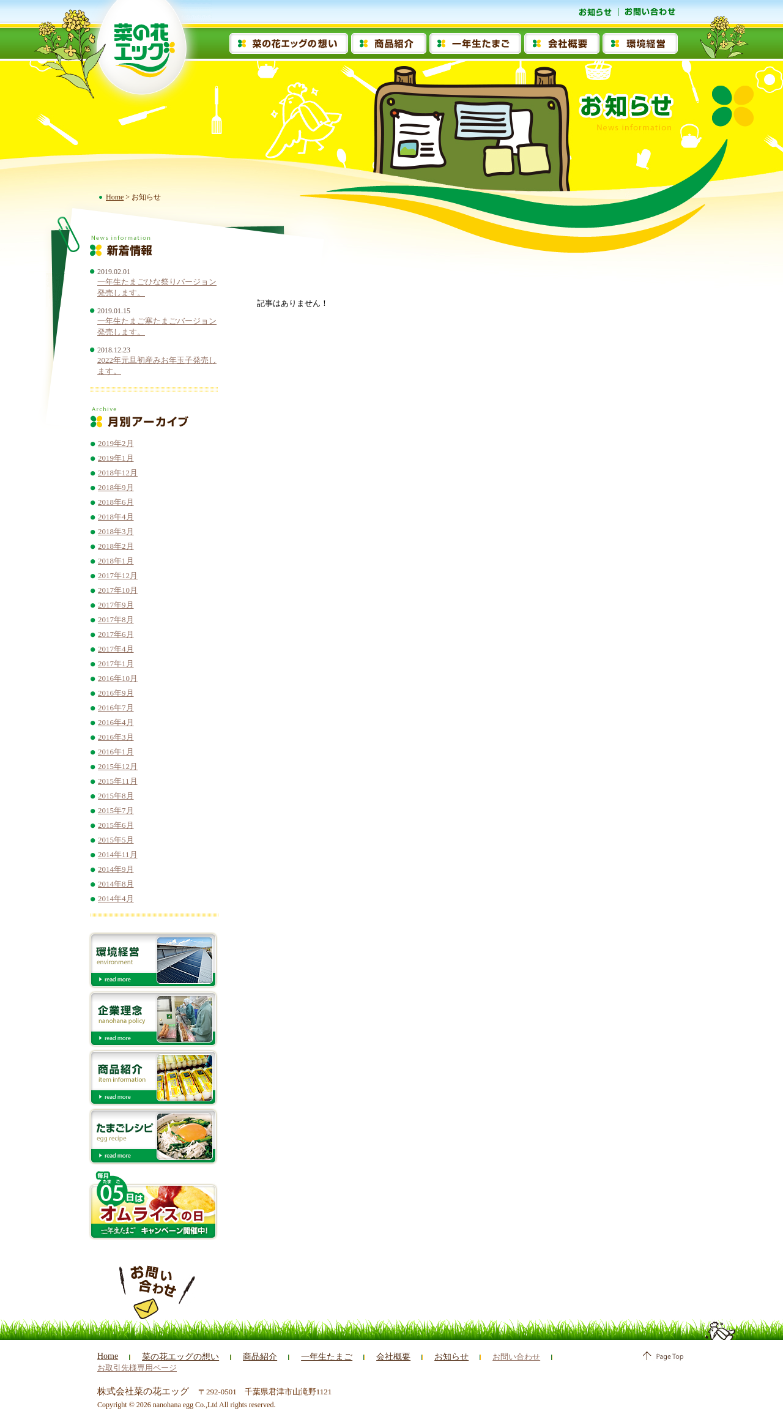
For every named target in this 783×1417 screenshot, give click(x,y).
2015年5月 (116, 839)
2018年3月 (116, 531)
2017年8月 (116, 619)
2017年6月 (116, 634)
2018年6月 (116, 502)
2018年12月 (118, 472)
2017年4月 (116, 648)
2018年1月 (116, 560)
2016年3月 (116, 737)
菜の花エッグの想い (176, 1356)
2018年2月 (116, 546)
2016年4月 (116, 722)
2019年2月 (116, 443)
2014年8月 (116, 883)
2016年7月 (116, 707)
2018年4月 (116, 516)
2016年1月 (116, 751)
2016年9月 (116, 692)
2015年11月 (118, 781)
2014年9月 (116, 869)
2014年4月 (116, 898)
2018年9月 (116, 487)
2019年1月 (116, 458)
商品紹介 (252, 1356)
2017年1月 (116, 663)
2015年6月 (116, 825)
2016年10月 (118, 678)
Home (115, 197)
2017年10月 (118, 590)
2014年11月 (118, 854)
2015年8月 (116, 795)
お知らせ (435, 1356)
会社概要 (379, 1356)
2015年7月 (116, 810)
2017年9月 (116, 604)
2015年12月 (118, 766)
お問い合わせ (498, 1356)
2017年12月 (118, 575)
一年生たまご (316, 1356)
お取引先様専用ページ (586, 1356)
